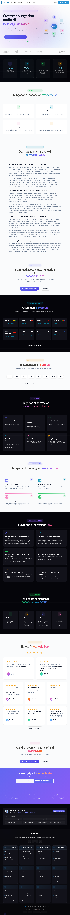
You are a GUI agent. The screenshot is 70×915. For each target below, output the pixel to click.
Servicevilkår (43, 912)
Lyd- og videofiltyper (9, 893)
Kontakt (55, 898)
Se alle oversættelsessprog (35, 345)
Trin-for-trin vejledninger (26, 895)
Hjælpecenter (19, 812)
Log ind (55, 2)
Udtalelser (40, 895)
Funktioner (7, 851)
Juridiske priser (8, 881)
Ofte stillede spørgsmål (26, 893)
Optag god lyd (24, 900)
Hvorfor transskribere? (26, 898)
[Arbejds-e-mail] (27, 781)
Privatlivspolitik (36, 912)
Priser (34, 2)
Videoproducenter (57, 858)
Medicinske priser (25, 881)
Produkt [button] (13, 2)
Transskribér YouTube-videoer (26, 859)
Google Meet (56, 876)
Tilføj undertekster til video (27, 856)
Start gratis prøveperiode (43, 781)
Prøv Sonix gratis (63, 2)
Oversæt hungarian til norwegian (15, 37)
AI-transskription (39, 837)
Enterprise (40, 851)
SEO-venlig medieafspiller (27, 854)
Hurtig (44, 837)
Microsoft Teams (57, 874)
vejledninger (25, 812)
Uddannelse (40, 854)
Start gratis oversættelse (29, 288)
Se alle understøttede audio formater (35, 383)
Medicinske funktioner (26, 874)
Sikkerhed (56, 900)
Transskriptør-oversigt (9, 900)
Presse (55, 895)
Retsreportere (8, 876)
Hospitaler (24, 879)
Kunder (39, 893)
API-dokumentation (42, 874)
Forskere (56, 854)
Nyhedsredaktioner (42, 856)
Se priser (34, 36)
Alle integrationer (57, 881)
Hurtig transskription (9, 857)
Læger (23, 876)
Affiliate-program (41, 879)
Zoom (55, 872)
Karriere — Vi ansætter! (58, 893)
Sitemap (30, 912)
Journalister (56, 851)
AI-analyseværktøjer (26, 851)
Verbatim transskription (9, 860)
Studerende (56, 861)
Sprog (6, 891)
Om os (55, 891)
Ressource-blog (8, 898)
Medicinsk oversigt (25, 872)
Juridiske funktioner (9, 874)
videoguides (32, 812)
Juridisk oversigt (8, 872)
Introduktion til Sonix (9, 895)
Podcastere (56, 856)
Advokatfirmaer (8, 879)
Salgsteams (40, 861)
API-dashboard (41, 876)
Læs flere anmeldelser (35, 728)
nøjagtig (49, 837)
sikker (53, 837)
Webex (55, 879)
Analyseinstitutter (41, 858)
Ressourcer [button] (27, 2)
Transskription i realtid (9, 862)
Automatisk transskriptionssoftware (10, 854)
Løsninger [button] (20, 2)
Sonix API (39, 872)
